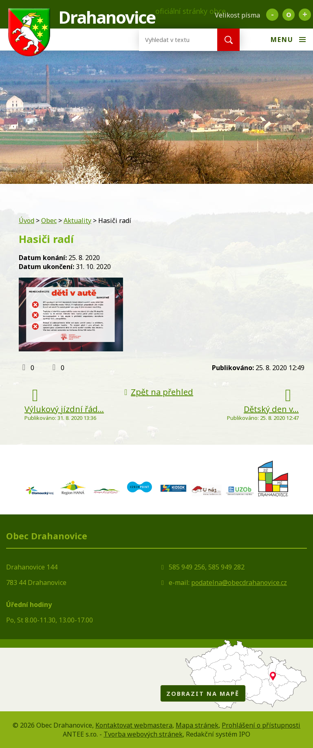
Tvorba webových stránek (143, 734)
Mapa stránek (197, 725)
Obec (49, 220)
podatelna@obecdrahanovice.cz (239, 582)
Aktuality (77, 220)
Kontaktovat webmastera (133, 725)
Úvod (26, 220)
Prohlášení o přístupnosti (261, 725)
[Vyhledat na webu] (171, 40)
